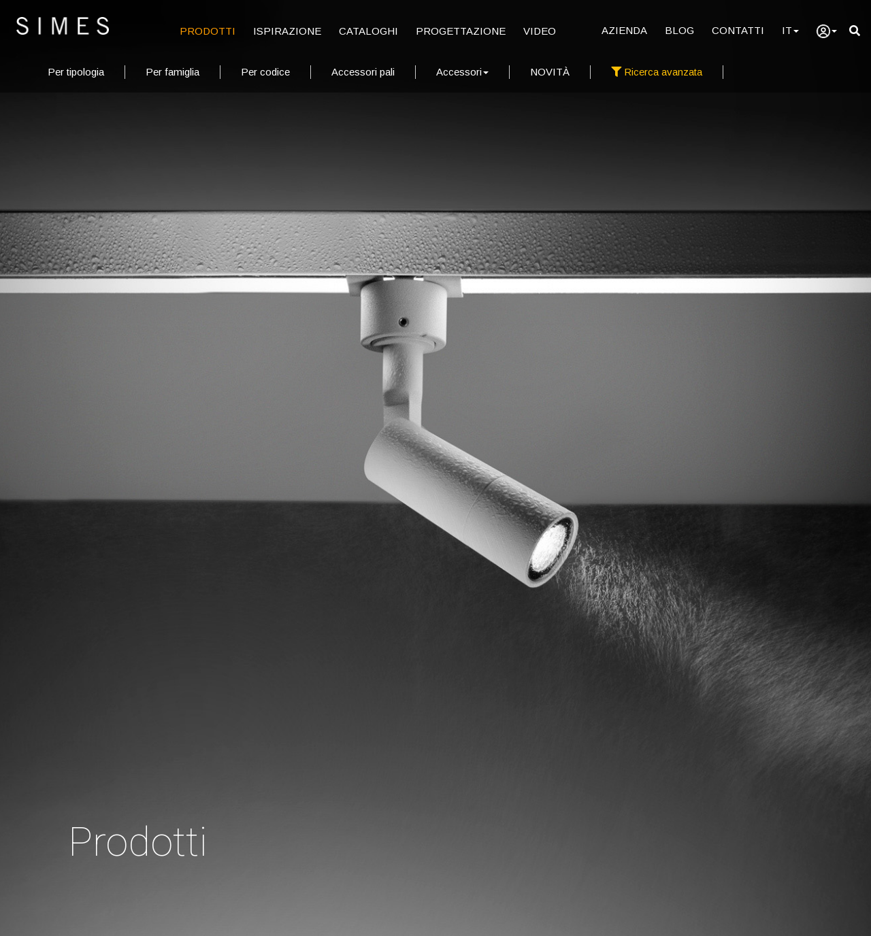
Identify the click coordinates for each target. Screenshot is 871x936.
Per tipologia (76, 72)
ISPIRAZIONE (287, 31)
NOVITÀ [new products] (550, 72)
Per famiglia (172, 72)
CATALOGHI (368, 31)
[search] (854, 31)
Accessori (462, 72)
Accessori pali (363, 72)
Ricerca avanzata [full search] (656, 72)
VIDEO (539, 31)
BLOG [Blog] (679, 30)
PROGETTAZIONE (461, 31)
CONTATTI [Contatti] (738, 30)
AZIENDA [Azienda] (624, 30)
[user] (826, 31)
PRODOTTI (207, 31)
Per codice (265, 72)
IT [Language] (790, 30)
